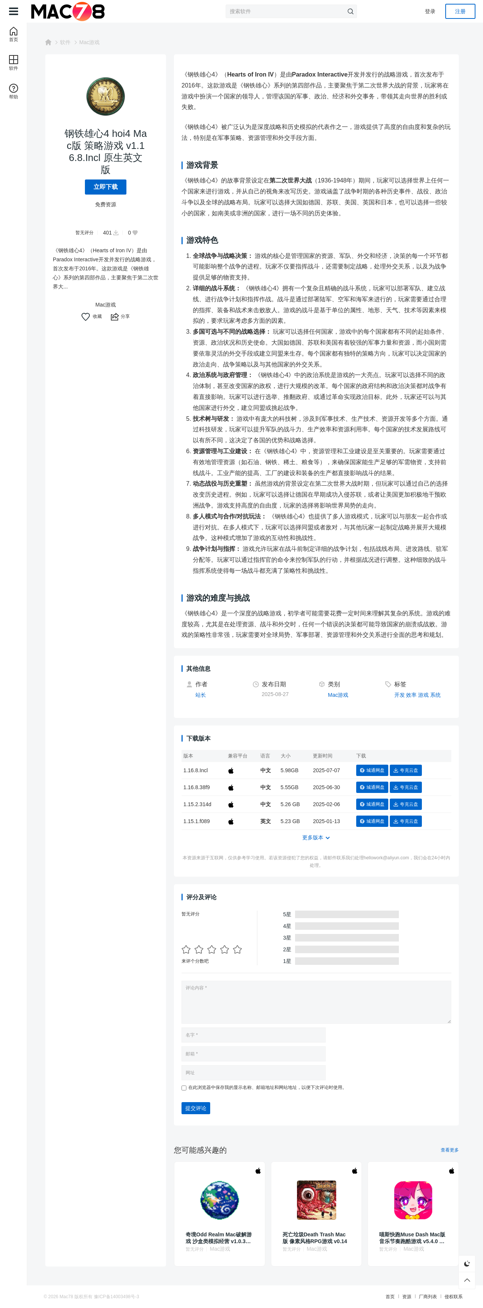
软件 (68, 42)
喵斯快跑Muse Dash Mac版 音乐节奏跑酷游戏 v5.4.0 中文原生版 (415, 1238)
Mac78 (71, 1296)
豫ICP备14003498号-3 (121, 1296)
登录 (430, 11)
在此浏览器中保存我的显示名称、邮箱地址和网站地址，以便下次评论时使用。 (270, 1087)
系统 (438, 695)
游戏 (426, 695)
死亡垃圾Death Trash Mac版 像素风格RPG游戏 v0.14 (318, 1237)
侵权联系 (449, 1296)
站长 (203, 695)
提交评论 (198, 1108)
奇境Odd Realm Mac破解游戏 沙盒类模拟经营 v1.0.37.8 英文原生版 (222, 1238)
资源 (402, 1296)
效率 (414, 695)
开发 (402, 695)
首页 (385, 1296)
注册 (460, 11)
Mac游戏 (92, 42)
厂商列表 (423, 1296)
